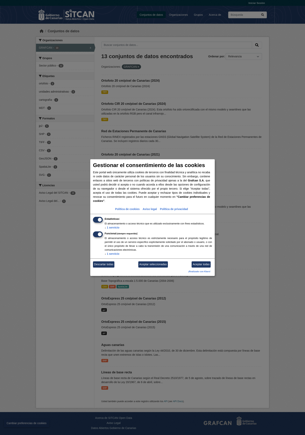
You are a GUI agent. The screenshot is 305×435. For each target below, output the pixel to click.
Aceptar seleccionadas (153, 264)
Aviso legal (150, 209)
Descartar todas (103, 264)
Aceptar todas (201, 264)
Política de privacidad (174, 209)
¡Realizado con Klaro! (199, 271)
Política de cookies (127, 209)
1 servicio (112, 227)
